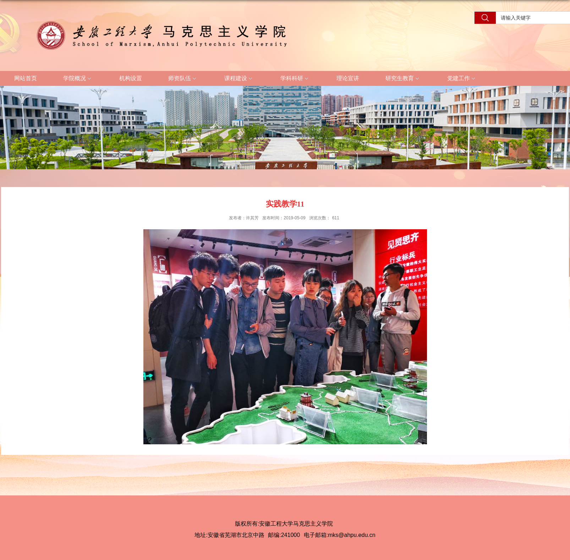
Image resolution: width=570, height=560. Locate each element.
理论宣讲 (347, 78)
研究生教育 (403, 78)
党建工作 (462, 78)
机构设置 (130, 78)
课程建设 (239, 78)
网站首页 (25, 78)
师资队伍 (183, 78)
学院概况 (78, 78)
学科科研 (295, 78)
